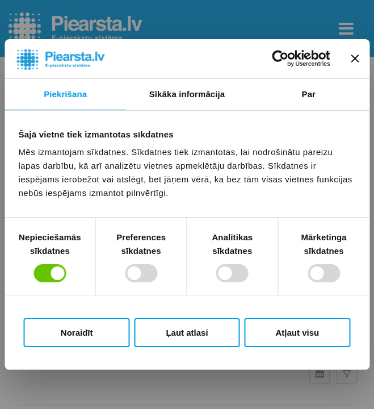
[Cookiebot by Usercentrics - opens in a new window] (280, 58)
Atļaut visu (297, 332)
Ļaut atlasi (187, 332)
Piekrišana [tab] (65, 94)
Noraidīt (77, 332)
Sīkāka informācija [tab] (187, 94)
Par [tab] (309, 94)
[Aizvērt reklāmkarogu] (355, 58)
